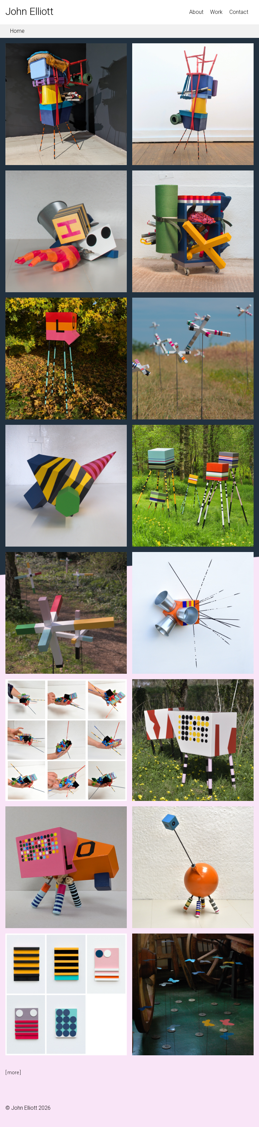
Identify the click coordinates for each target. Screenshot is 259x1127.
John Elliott (29, 11)
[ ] (13, 1072)
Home (17, 31)
